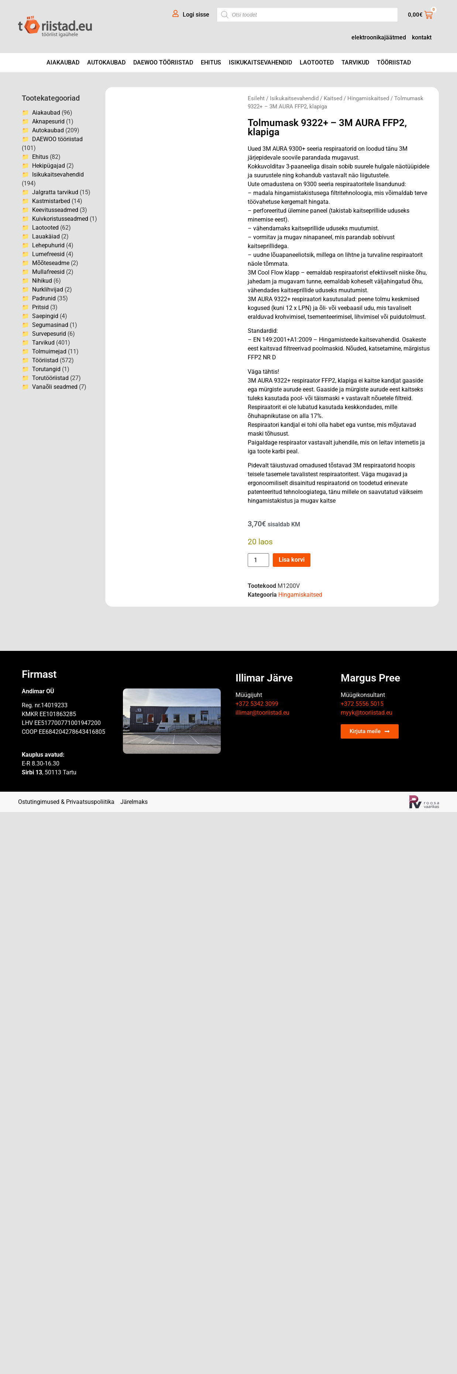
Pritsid (40, 307)
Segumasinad (50, 324)
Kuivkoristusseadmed (60, 218)
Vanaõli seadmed (55, 386)
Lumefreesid (48, 254)
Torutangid (46, 369)
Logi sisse (196, 14)
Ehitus (211, 62)
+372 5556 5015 (362, 703)
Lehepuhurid (48, 245)
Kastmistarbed (51, 201)
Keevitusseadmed (55, 209)
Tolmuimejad (49, 351)
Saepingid (45, 316)
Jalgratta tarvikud (55, 192)
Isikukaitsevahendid (260, 62)
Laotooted (317, 62)
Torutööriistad (50, 377)
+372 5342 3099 (257, 703)
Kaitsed (333, 98)
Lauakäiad (46, 236)
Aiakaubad (63, 62)
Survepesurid (49, 333)
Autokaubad (106, 62)
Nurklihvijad (47, 289)
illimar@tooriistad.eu (262, 712)
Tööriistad (394, 62)
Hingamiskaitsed (368, 98)
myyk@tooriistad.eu (366, 712)
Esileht (256, 98)
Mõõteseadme (50, 262)
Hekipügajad (48, 165)
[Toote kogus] (258, 560)
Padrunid (44, 298)
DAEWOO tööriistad (163, 62)
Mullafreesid (48, 271)
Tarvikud (355, 62)
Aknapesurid (48, 121)
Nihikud (42, 280)
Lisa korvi (292, 559)
